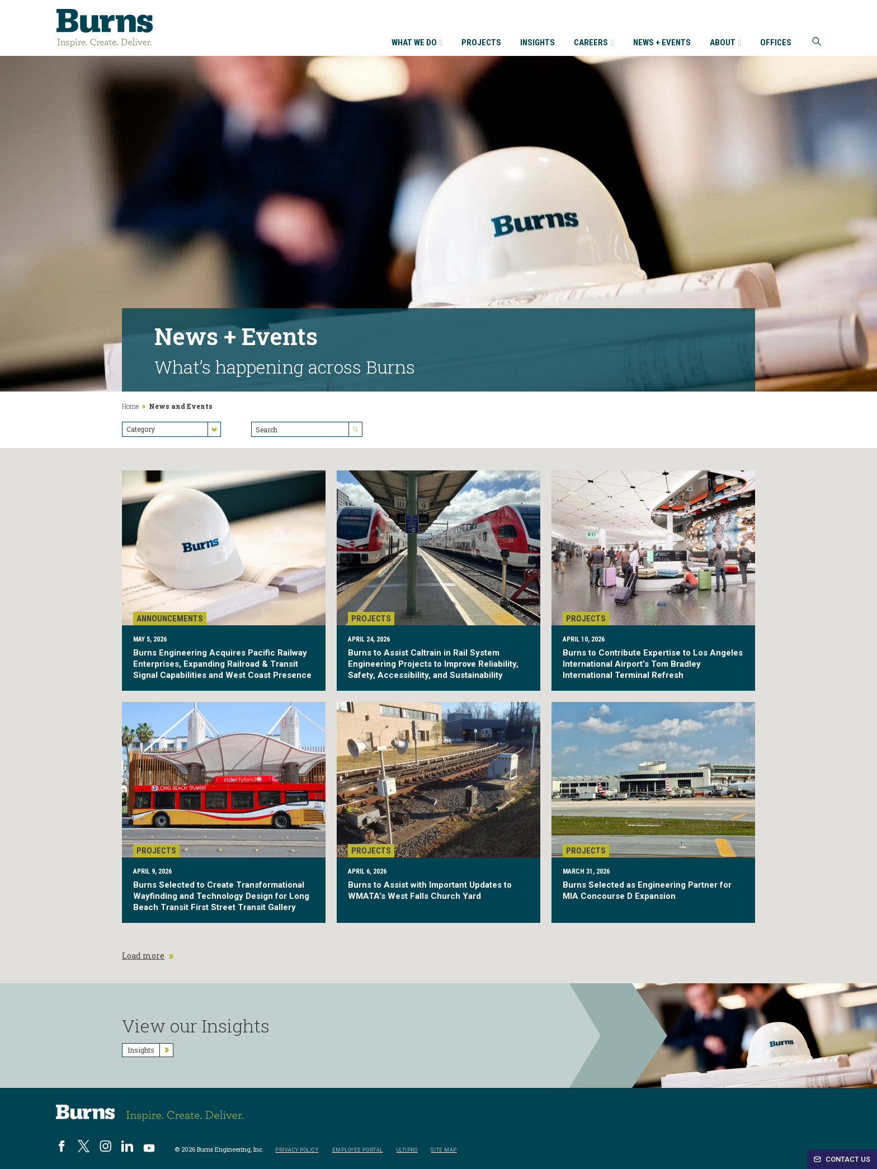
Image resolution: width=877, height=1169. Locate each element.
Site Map (443, 1150)
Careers (594, 43)
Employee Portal (357, 1150)
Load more (147, 956)
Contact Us (842, 1159)
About (725, 43)
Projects (481, 43)
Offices (775, 43)
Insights (537, 43)
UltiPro (407, 1150)
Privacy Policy (297, 1150)
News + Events (662, 43)
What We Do (417, 43)
